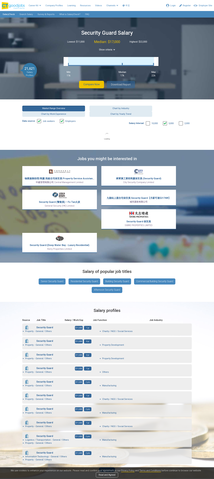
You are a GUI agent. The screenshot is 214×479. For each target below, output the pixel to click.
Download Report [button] (122, 81)
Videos (98, 5)
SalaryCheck (8, 14)
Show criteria (107, 49)
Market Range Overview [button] (41, 105)
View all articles (107, 447)
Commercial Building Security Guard (155, 230)
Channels (112, 5)
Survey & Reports (45, 14)
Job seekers (49, 112)
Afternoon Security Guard (107, 238)
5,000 (171, 114)
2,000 (187, 114)
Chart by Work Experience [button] (128, 105)
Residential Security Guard (84, 230)
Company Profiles (54, 5)
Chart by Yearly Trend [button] (172, 105)
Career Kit (35, 5)
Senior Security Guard (51, 230)
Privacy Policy (127, 470)
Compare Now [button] (90, 81)
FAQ (87, 14)
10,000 (154, 114)
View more (107, 386)
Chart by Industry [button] (85, 105)
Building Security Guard (117, 230)
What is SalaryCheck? (69, 14)
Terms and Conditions (150, 470)
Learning (71, 5)
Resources (85, 5)
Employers (70, 112)
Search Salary (25, 14)
